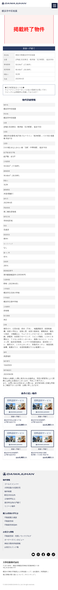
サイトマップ (29, 574)
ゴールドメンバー (11, 484)
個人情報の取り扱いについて (13, 574)
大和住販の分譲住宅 (12, 488)
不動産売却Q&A (10, 525)
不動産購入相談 (10, 517)
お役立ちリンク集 (11, 547)
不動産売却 (8, 521)
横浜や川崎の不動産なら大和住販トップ (17, 571)
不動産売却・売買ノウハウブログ (17, 536)
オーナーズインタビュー (14, 540)
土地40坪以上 (9, 499)
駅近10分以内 (9, 495)
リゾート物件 (9, 506)
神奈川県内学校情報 (12, 543)
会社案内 (36, 571)
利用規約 (44, 571)
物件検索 (8, 491)
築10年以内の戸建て (12, 502)
